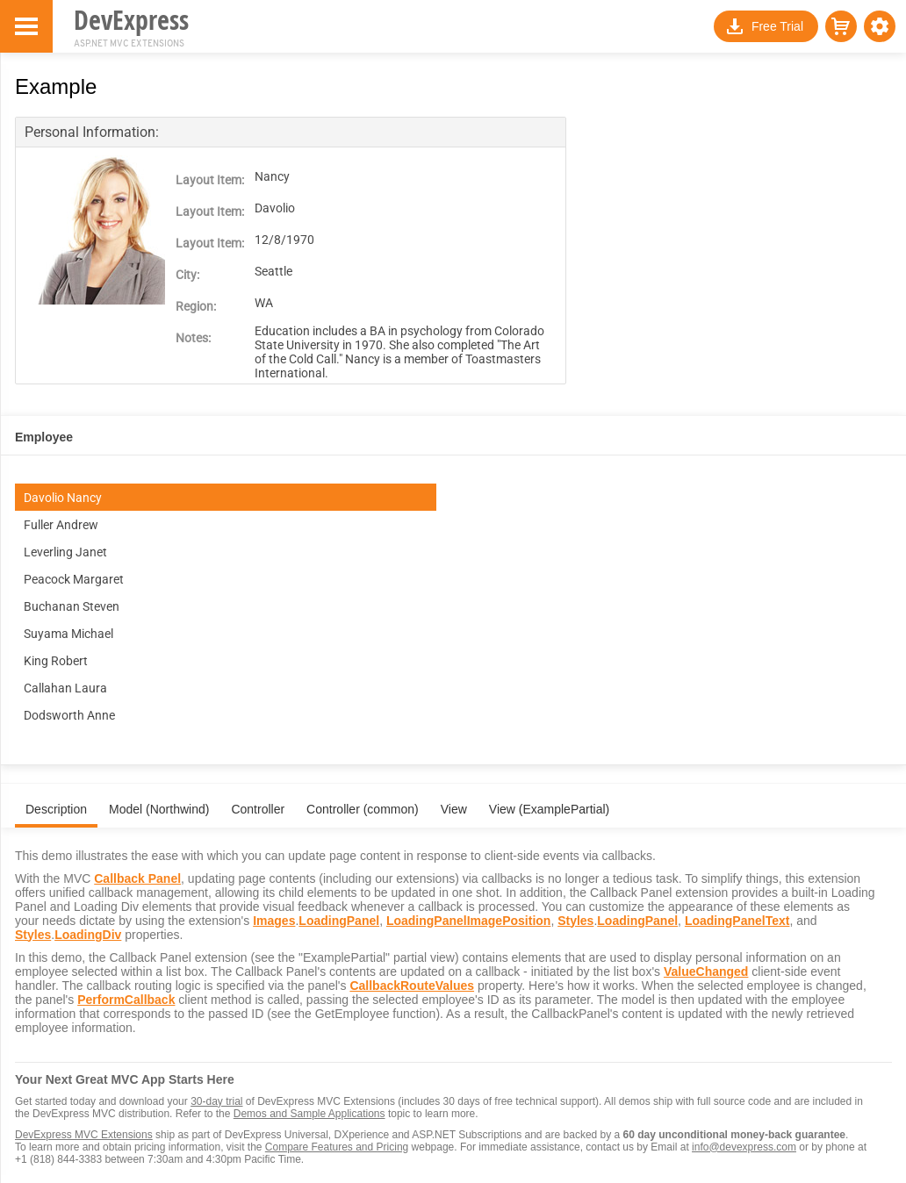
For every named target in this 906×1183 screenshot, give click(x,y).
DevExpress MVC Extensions (84, 1135)
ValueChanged (706, 971)
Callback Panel (137, 878)
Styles (575, 921)
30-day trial (216, 1101)
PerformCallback (126, 1000)
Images (274, 921)
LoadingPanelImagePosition (468, 921)
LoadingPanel (338, 921)
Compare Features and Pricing (336, 1147)
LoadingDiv (87, 935)
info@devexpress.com (744, 1147)
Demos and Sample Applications (309, 1114)
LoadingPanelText (737, 921)
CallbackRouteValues (411, 986)
